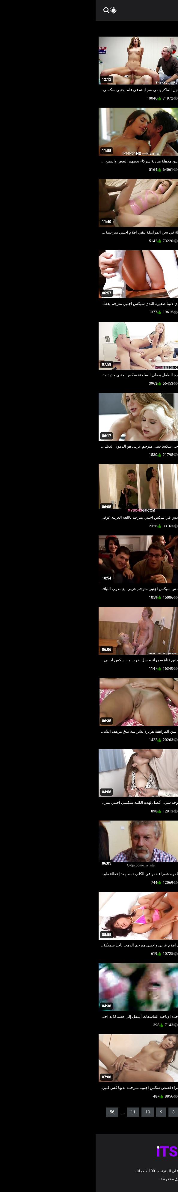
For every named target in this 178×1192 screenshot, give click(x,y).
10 (52, 1112)
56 (16, 1112)
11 (37, 1112)
